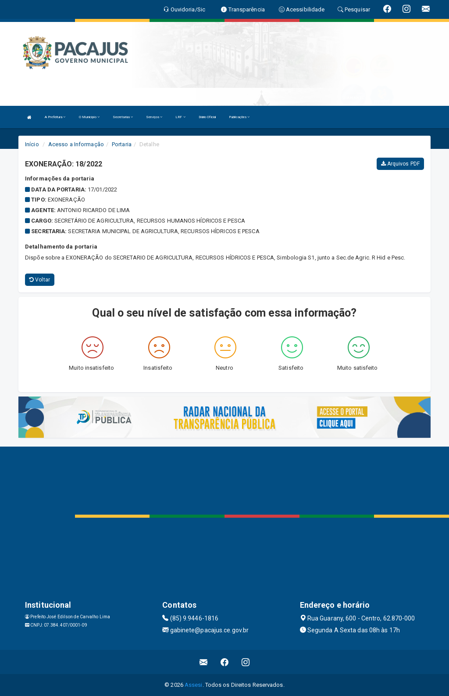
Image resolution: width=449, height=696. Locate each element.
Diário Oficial (207, 117)
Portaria (122, 144)
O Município (89, 117)
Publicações (239, 117)
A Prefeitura (55, 117)
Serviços (154, 117)
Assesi (194, 685)
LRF (180, 117)
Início (32, 144)
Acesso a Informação (76, 144)
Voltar (39, 280)
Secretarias (123, 117)
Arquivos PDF (400, 164)
